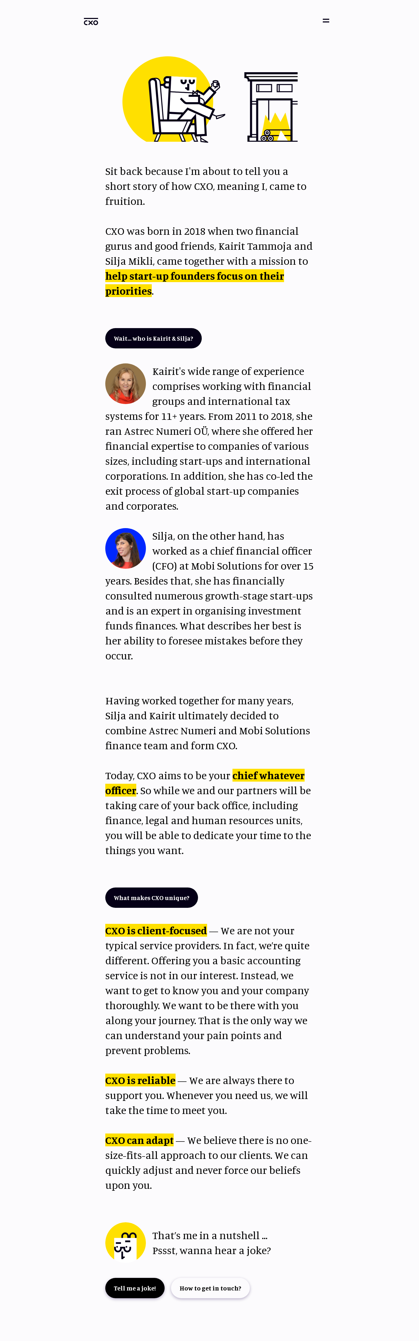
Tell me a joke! (135, 1288)
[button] (326, 20)
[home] (91, 21)
